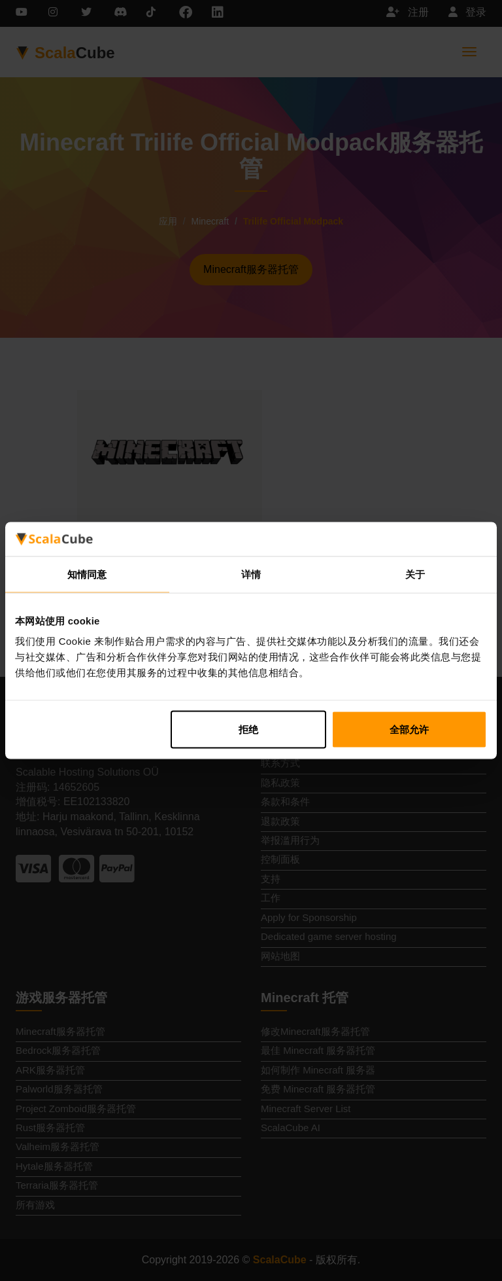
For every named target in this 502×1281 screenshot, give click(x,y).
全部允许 (409, 729)
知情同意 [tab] (87, 573)
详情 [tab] (251, 573)
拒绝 (248, 729)
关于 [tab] (415, 573)
